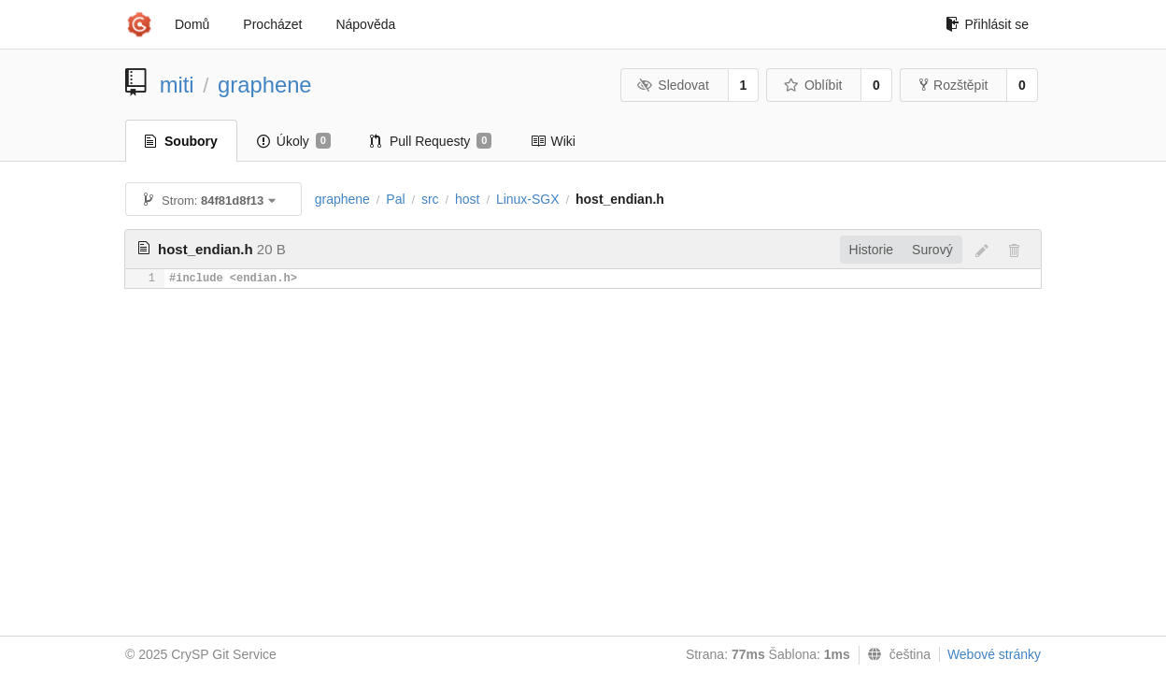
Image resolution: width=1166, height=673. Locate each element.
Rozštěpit (953, 85)
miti (177, 84)
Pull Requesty (431, 141)
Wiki (553, 141)
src (430, 199)
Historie (871, 249)
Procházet (272, 24)
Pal (395, 199)
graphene (265, 84)
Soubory (181, 141)
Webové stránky (994, 654)
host (467, 199)
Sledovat (673, 85)
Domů (192, 24)
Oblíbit (812, 85)
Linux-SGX (528, 199)
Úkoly (294, 141)
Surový (932, 249)
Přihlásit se (987, 24)
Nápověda (365, 24)
